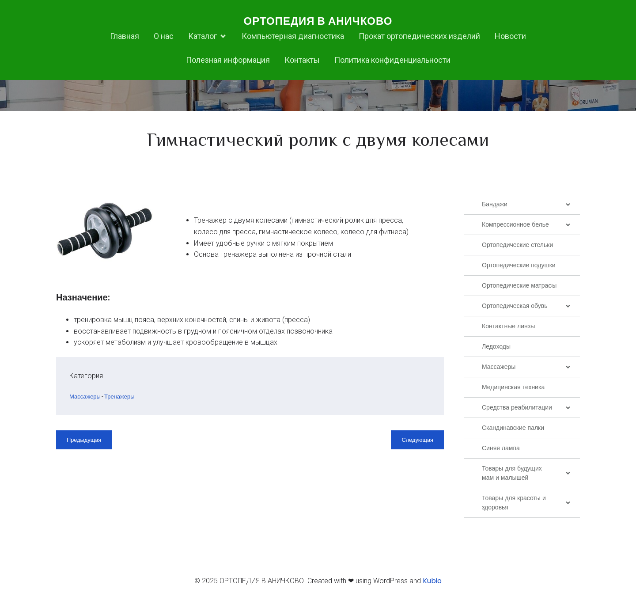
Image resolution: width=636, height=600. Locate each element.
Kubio (432, 581)
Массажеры (85, 396)
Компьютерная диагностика (293, 36)
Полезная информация (228, 60)
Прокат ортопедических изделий (419, 36)
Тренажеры (119, 396)
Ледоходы (496, 346)
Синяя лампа (501, 448)
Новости (510, 36)
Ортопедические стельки (517, 244)
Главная (124, 36)
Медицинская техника (513, 387)
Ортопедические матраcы (519, 285)
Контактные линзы (508, 326)
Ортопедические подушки (519, 265)
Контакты (302, 60)
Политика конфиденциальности (392, 60)
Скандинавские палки (513, 427)
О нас (164, 36)
